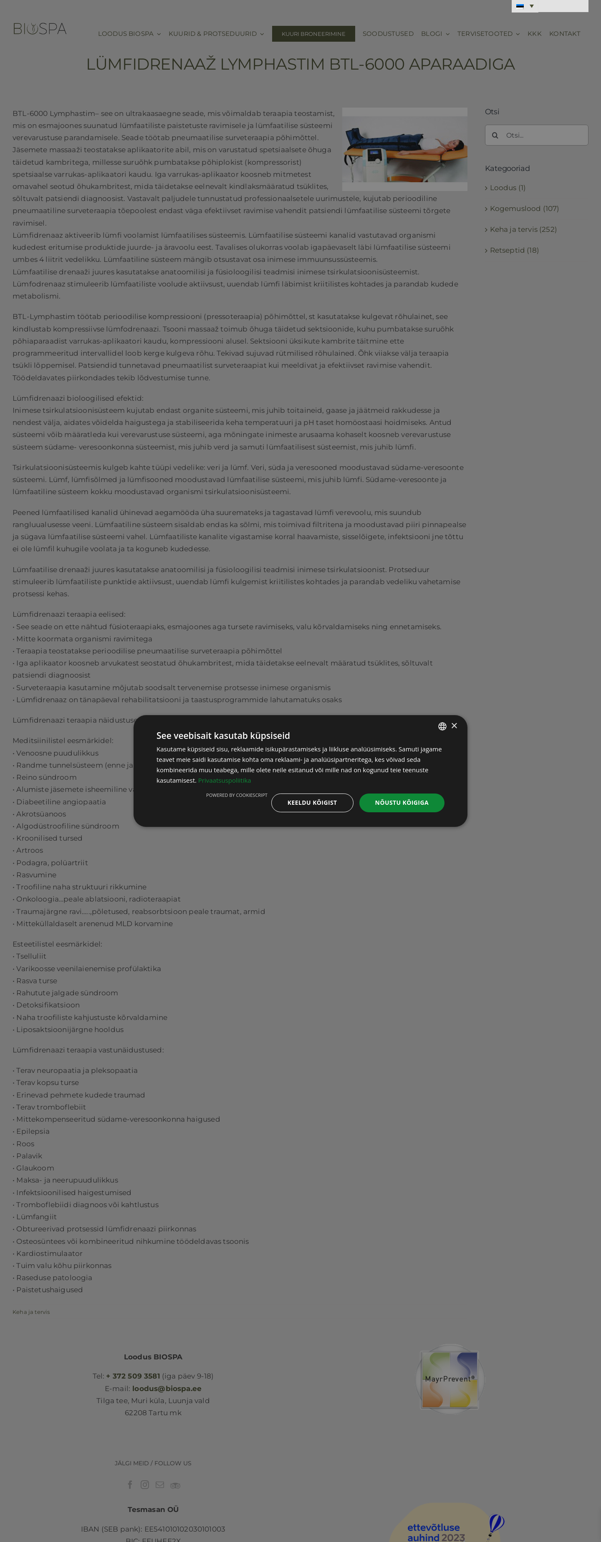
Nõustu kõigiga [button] (402, 802)
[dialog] (300, 771)
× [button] (454, 726)
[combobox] (442, 726)
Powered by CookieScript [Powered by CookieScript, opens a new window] (237, 795)
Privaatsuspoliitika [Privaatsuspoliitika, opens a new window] (224, 780)
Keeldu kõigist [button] (312, 802)
